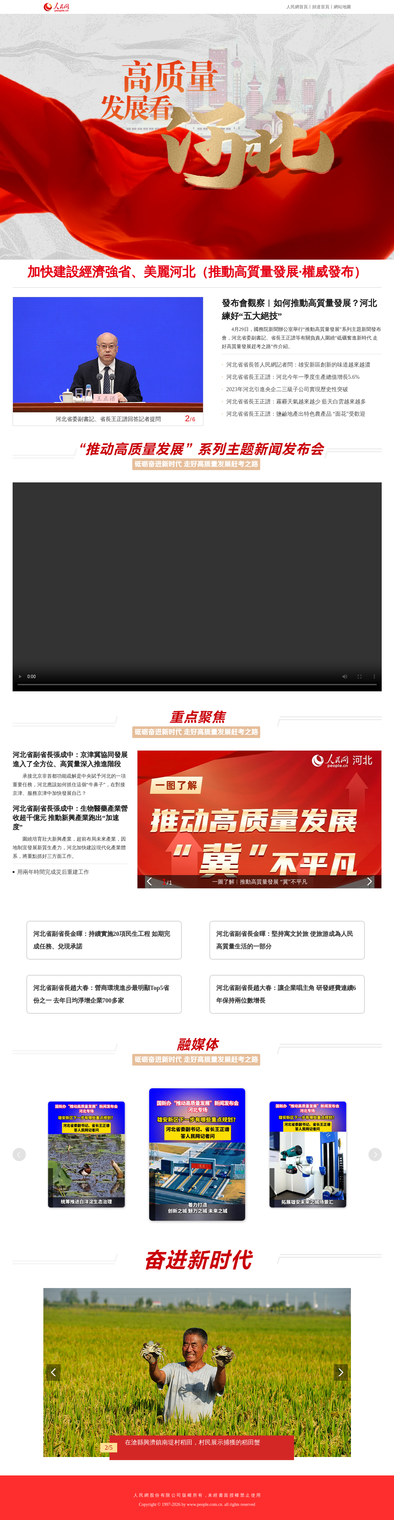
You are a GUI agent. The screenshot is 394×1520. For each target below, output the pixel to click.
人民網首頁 (297, 7)
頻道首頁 (320, 7)
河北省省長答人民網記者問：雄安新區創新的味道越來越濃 (298, 365)
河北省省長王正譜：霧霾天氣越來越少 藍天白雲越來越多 (296, 402)
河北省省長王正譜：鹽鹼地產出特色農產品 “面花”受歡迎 (295, 414)
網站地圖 (342, 7)
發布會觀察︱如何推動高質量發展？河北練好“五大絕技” (299, 309)
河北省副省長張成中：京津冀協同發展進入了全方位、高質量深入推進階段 (70, 759)
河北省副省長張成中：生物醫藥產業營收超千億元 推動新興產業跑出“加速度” (70, 818)
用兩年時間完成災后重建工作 (53, 872)
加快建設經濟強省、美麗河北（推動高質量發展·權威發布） (197, 272)
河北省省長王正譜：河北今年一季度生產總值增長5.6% (293, 377)
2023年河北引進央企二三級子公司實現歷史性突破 (287, 389)
